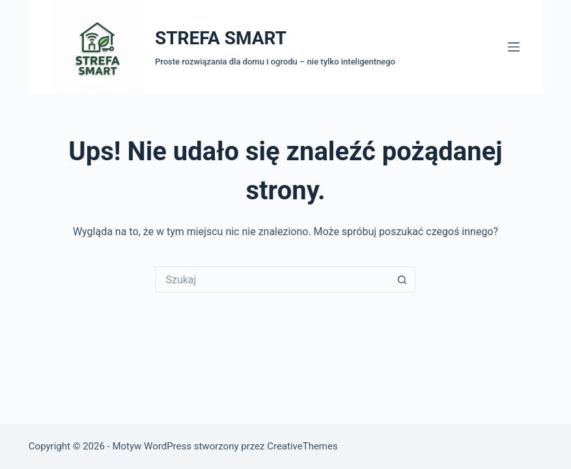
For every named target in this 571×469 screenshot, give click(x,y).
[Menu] (514, 47)
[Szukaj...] (272, 279)
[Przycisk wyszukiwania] (402, 279)
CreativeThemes (302, 446)
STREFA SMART (220, 38)
